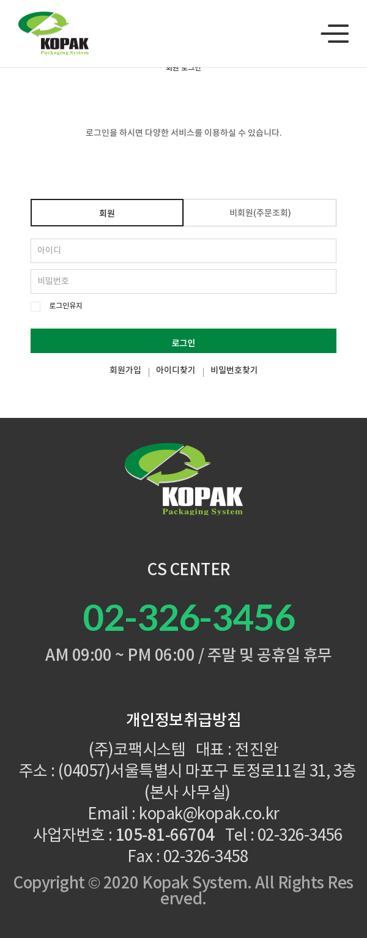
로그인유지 (66, 306)
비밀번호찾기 (234, 371)
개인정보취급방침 (183, 721)
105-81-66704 (165, 836)
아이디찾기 (176, 371)
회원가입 (125, 371)
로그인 (184, 343)
